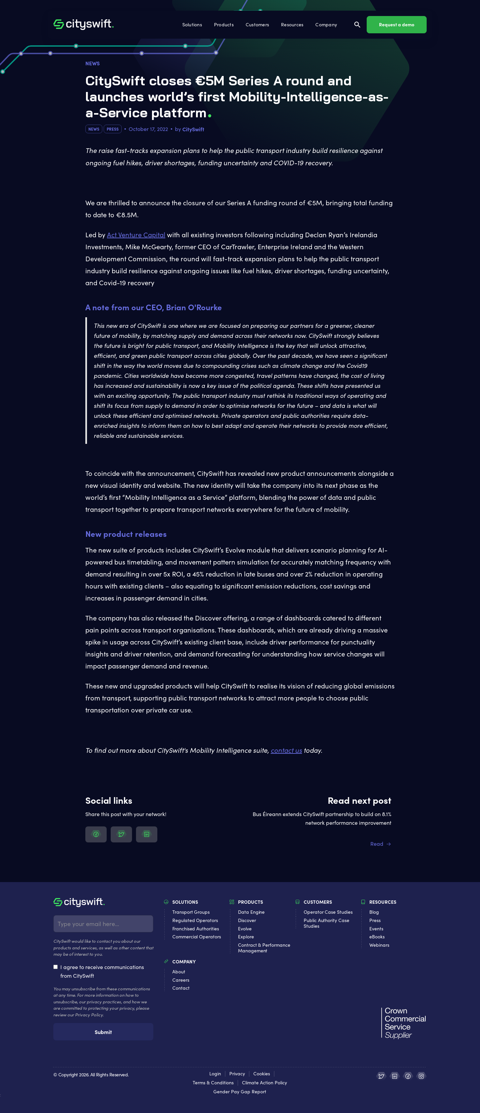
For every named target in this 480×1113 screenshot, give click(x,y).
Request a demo (396, 24)
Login (215, 1074)
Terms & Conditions (213, 1083)
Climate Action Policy (264, 1083)
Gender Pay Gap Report (239, 1092)
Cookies (261, 1074)
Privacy (237, 1074)
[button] (193, 25)
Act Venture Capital (136, 234)
